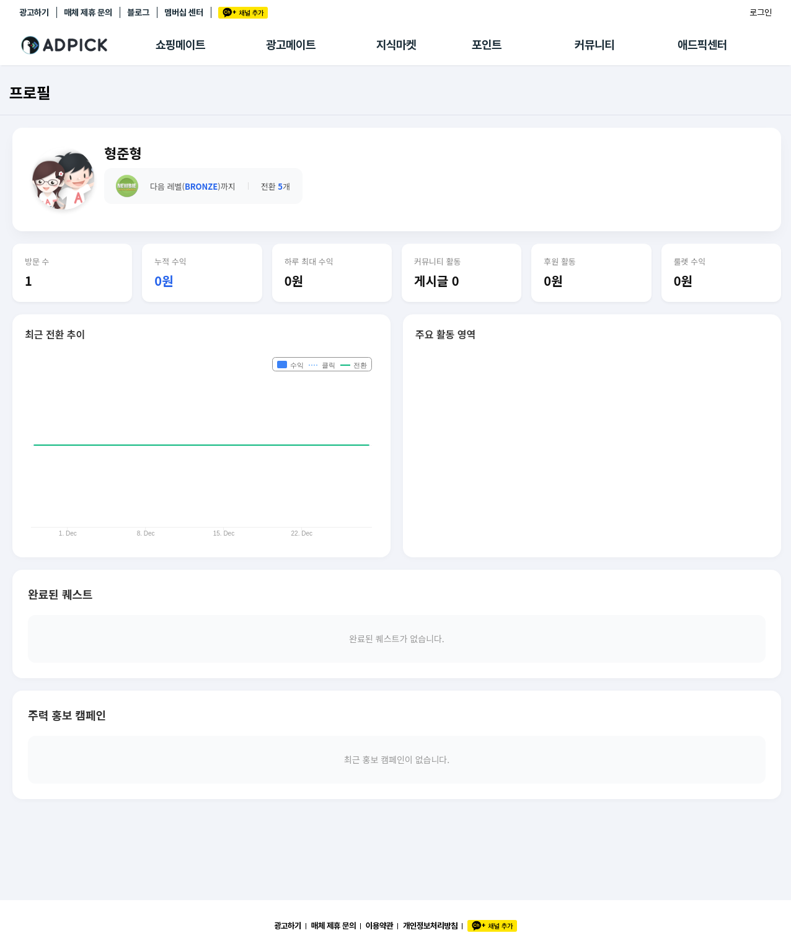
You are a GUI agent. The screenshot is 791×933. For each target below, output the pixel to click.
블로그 (138, 12)
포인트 (487, 45)
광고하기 (34, 12)
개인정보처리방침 (430, 926)
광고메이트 (291, 45)
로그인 (760, 12)
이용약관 (379, 926)
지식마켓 (396, 45)
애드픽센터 (702, 45)
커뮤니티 (594, 45)
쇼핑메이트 (180, 45)
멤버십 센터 (183, 12)
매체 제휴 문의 (88, 12)
